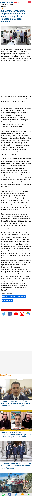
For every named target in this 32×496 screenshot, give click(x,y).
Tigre (2, 8)
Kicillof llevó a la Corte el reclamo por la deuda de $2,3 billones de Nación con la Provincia (15, 465)
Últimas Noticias (5, 375)
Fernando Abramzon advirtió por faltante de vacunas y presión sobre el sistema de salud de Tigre (15, 403)
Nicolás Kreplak (7, 300)
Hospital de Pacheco (8, 296)
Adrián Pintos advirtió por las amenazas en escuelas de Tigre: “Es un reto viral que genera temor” (15, 434)
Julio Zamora (21, 296)
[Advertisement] (16, 79)
